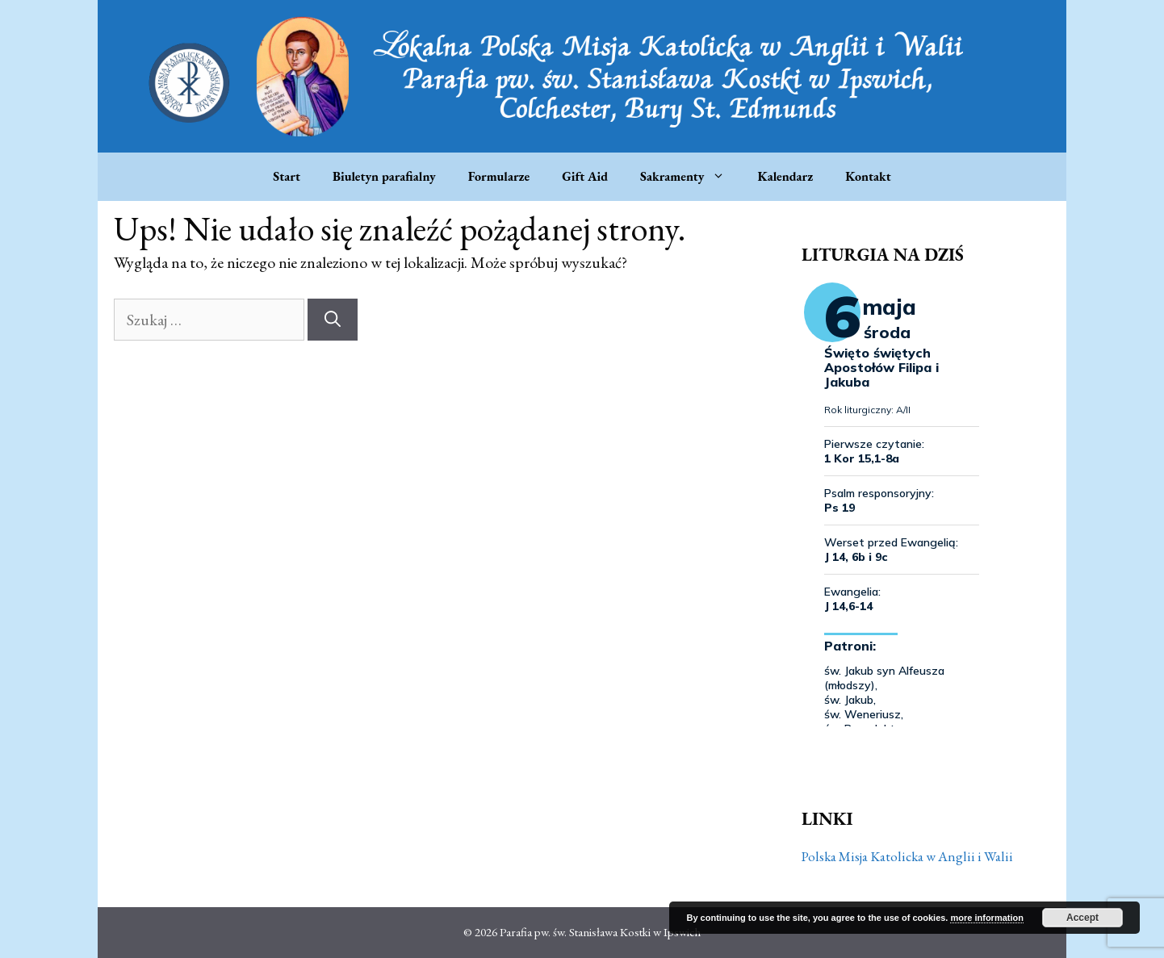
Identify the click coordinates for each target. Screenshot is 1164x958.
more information (986, 917)
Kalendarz (785, 176)
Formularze (499, 176)
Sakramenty (690, 177)
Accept (1082, 917)
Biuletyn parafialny (384, 176)
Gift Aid (585, 176)
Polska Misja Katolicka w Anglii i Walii (907, 856)
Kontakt (867, 176)
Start (286, 176)
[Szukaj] (333, 320)
